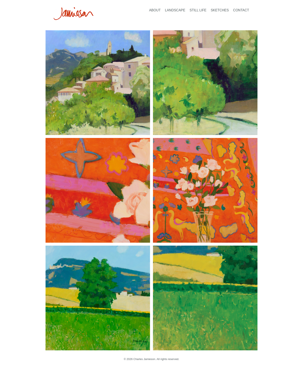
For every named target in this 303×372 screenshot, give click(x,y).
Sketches (220, 10)
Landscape (175, 10)
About (155, 10)
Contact (241, 10)
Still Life (197, 10)
